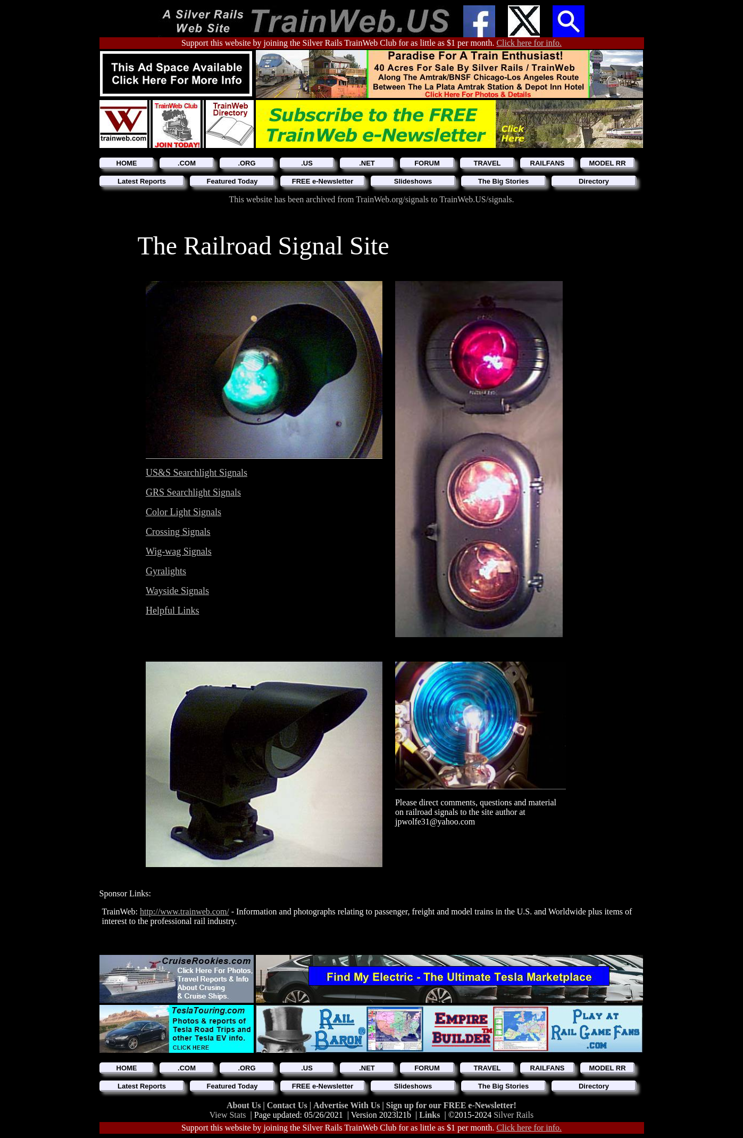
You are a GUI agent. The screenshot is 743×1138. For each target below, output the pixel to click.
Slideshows (413, 181)
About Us (245, 1105)
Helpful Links (172, 610)
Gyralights (166, 571)
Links (429, 1114)
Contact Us (288, 1105)
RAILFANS (547, 163)
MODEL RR (607, 163)
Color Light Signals (183, 512)
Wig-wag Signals (179, 551)
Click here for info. (529, 42)
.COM (187, 163)
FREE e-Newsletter (323, 181)
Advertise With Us (347, 1105)
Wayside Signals (177, 591)
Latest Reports (142, 181)
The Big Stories (503, 181)
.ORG (246, 163)
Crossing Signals (178, 531)
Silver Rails (513, 1114)
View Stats (228, 1114)
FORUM (427, 163)
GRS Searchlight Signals (193, 492)
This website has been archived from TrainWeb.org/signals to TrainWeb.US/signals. (371, 199)
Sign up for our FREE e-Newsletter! (451, 1105)
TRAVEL (486, 163)
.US (307, 163)
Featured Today (232, 181)
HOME (126, 163)
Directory (594, 181)
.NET (367, 163)
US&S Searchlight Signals (196, 472)
